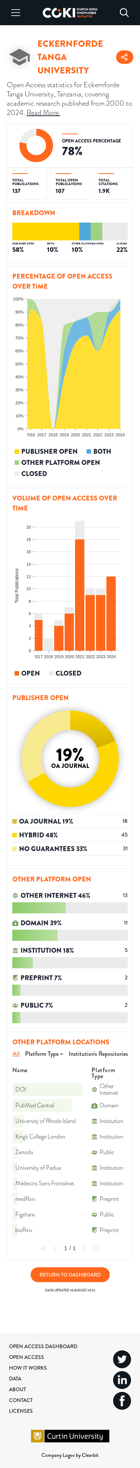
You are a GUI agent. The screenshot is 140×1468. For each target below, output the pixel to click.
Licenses (21, 1411)
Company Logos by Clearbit (70, 1455)
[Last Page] (96, 1248)
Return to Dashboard (70, 1274)
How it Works (28, 1368)
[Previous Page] (56, 1248)
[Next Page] (84, 1248)
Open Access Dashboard (43, 1346)
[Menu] (15, 12)
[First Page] (44, 1248)
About (17, 1389)
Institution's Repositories (98, 1054)
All (16, 1054)
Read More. (43, 112)
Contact (21, 1400)
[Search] (124, 12)
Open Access (26, 1357)
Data (15, 1378)
